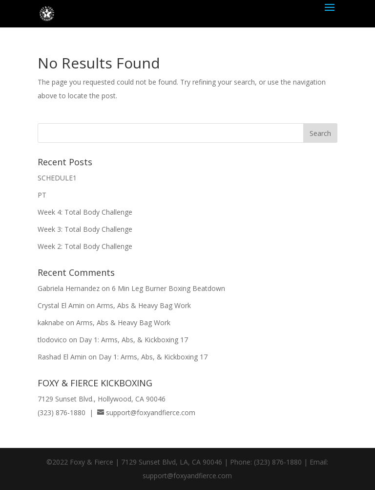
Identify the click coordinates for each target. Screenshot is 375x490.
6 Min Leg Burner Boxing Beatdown (168, 288)
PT (42, 195)
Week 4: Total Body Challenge (85, 212)
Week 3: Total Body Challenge (85, 229)
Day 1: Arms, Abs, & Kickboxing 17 (133, 339)
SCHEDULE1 (57, 177)
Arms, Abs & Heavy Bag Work (144, 305)
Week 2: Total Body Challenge (85, 246)
